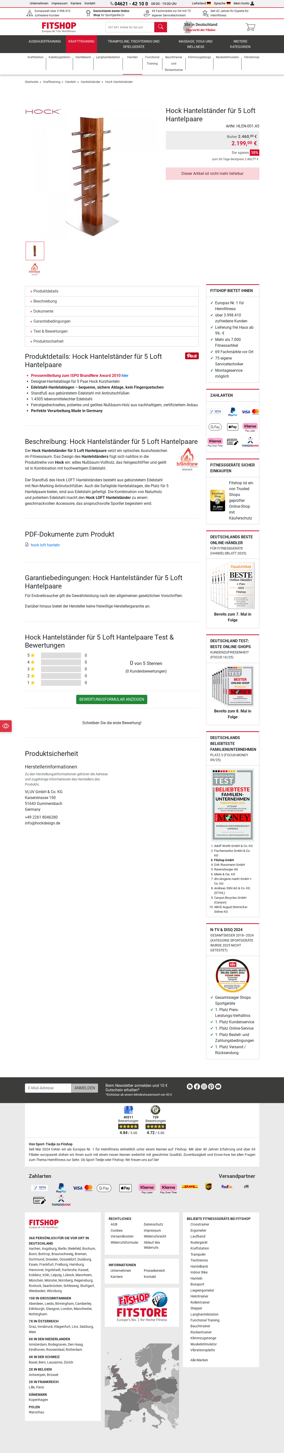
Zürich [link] (68, 1362)
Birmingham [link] (64, 1304)
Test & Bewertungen (50, 335)
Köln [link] (45, 1275)
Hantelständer (90, 85)
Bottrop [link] (44, 1254)
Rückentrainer (201, 1332)
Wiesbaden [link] (37, 1291)
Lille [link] (32, 1387)
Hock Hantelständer (119, 85)
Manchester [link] (83, 1309)
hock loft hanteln (42, 548)
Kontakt (89, 3)
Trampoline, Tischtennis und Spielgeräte (133, 48)
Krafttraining (81, 45)
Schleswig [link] (71, 1286)
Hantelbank (199, 1266)
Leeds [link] (49, 1304)
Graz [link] (32, 1327)
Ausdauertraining (45, 45)
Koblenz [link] (35, 1275)
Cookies (117, 1230)
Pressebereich (154, 1271)
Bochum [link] (88, 1249)
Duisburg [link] (84, 1259)
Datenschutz (153, 1224)
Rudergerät (199, 1242)
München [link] (36, 1280)
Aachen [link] (34, 1249)
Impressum (59, 3)
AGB (114, 1224)
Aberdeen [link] (36, 1304)
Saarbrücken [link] (52, 1286)
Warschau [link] (36, 1412)
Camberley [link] (83, 1304)
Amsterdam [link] (38, 1344)
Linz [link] (75, 1327)
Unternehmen (39, 3)
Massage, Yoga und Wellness (195, 48)
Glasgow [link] (52, 1309)
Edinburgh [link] (36, 1309)
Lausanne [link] (54, 1362)
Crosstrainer (199, 1224)
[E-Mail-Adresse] (48, 1088)
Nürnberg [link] (65, 1280)
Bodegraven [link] (57, 1344)
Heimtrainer (199, 1296)
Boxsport (197, 1284)
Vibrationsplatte (202, 1350)
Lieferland (201, 3)
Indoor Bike (199, 1272)
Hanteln (70, 85)
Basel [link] (33, 1362)
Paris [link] (40, 1387)
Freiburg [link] (61, 1264)
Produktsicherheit (48, 345)
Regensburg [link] (83, 1280)
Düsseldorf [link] (68, 1259)
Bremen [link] (80, 1254)
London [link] (66, 1309)
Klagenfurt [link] (62, 1327)
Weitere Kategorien (240, 48)
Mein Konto (244, 3)
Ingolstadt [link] (53, 1270)
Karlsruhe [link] (69, 1270)
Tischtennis (199, 1260)
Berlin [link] (62, 1249)
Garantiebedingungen (52, 325)
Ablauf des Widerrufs (152, 1245)
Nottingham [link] (38, 1314)
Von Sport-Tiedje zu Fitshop (51, 1144)
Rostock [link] (35, 1286)
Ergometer (198, 1230)
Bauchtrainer (200, 1326)
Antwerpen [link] (37, 1375)
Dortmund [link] (36, 1259)
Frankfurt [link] (46, 1264)
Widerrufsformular (124, 1242)
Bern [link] (42, 1362)
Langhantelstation (204, 1314)
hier (125, 379)
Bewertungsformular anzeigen (111, 703)
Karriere (76, 3)
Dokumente (43, 315)
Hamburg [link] (76, 1264)
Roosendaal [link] (55, 1350)
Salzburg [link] (86, 1327)
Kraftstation (199, 1248)
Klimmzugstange (203, 1338)
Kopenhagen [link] (38, 1400)
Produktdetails (45, 295)
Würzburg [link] (54, 1291)
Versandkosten (122, 1236)
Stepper (196, 1308)
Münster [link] (50, 1280)
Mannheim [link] (83, 1275)
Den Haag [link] (75, 1344)
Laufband (197, 1236)
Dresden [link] (52, 1259)
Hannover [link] (36, 1270)
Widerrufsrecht (155, 1236)
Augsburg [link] (49, 1249)
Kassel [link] (83, 1270)
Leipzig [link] (56, 1275)
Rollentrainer (200, 1302)
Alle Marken (199, 1360)
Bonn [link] (33, 1254)
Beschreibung (45, 305)
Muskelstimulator (203, 1344)
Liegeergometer (202, 1290)
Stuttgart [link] (87, 1286)
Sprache (222, 3)
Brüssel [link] (52, 1375)
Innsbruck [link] (45, 1327)
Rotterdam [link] (74, 1350)
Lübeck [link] (68, 1275)
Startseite (31, 85)
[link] (215, 415)
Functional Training (205, 1320)
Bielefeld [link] (74, 1249)
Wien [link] (32, 1332)
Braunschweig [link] (62, 1254)
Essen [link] (33, 1264)
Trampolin (198, 1254)
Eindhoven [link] (37, 1350)
